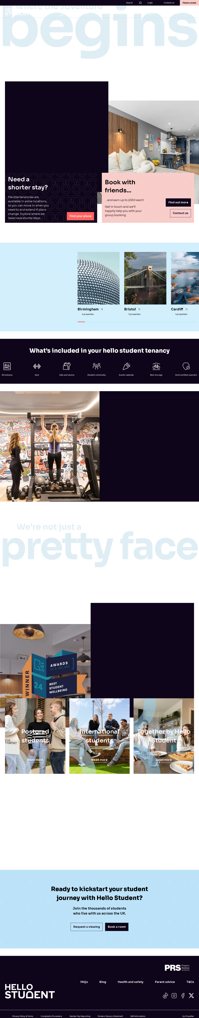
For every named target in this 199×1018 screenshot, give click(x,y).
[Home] (30, 991)
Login (150, 3)
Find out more (178, 202)
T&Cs (190, 982)
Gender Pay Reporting (79, 1016)
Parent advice (165, 982)
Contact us (169, 3)
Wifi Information (137, 1016)
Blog (102, 982)
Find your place (80, 216)
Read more (35, 760)
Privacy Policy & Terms (22, 1016)
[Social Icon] (165, 995)
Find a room (189, 2)
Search (134, 2)
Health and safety (130, 982)
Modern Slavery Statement (110, 1016)
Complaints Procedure (51, 1016)
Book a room (117, 927)
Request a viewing (86, 927)
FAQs (84, 982)
